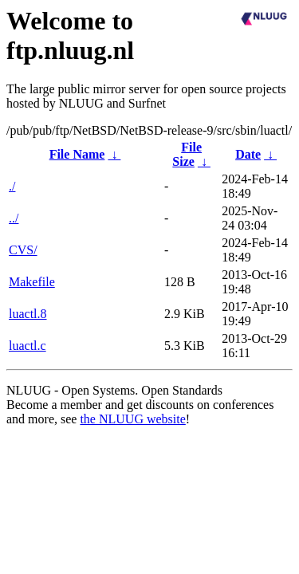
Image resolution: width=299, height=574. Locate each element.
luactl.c (27, 345)
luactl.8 (28, 313)
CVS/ (23, 250)
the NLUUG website (132, 419)
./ (12, 186)
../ (13, 218)
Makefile (32, 282)
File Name (77, 154)
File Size (187, 154)
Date (248, 154)
